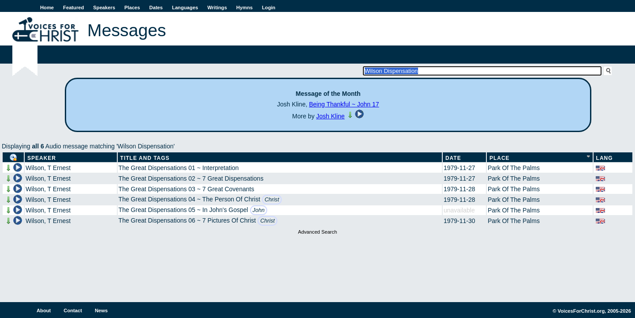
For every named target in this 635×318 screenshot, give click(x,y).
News (101, 310)
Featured (73, 7)
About (44, 310)
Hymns (244, 7)
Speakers (104, 7)
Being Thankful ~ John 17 (344, 104)
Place (499, 158)
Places (132, 7)
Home (47, 7)
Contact (73, 310)
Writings (217, 7)
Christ (272, 200)
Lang (604, 158)
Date (453, 158)
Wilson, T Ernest (48, 167)
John (259, 210)
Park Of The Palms (514, 167)
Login (268, 7)
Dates (156, 7)
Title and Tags (145, 158)
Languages (185, 7)
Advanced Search (317, 232)
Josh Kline (330, 116)
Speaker (41, 158)
